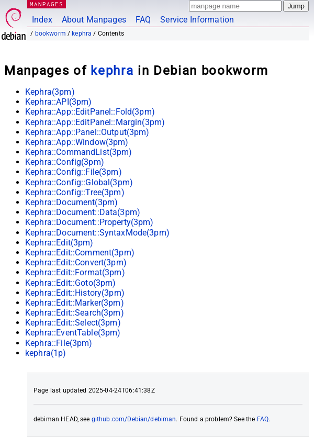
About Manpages (94, 20)
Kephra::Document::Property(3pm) (89, 222)
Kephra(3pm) (50, 92)
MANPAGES (46, 4)
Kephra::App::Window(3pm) (77, 142)
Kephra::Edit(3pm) (59, 243)
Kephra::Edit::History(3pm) (75, 293)
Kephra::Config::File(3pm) (73, 172)
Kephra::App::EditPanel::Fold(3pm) (90, 112)
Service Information (197, 20)
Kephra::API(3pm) (58, 102)
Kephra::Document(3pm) (71, 202)
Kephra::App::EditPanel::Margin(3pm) (95, 122)
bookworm (50, 33)
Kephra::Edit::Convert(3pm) (76, 262)
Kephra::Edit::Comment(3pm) (79, 252)
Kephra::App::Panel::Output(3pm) (87, 132)
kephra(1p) (45, 353)
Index (42, 20)
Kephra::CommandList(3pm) (78, 152)
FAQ (143, 20)
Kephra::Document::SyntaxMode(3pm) (97, 233)
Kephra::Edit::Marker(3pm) (74, 303)
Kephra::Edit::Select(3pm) (73, 323)
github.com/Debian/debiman (134, 419)
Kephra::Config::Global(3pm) (79, 182)
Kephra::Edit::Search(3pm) (74, 313)
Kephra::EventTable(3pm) (72, 333)
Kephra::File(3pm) (59, 343)
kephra (82, 33)
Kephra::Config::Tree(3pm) (75, 192)
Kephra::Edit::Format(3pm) (75, 272)
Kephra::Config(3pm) (64, 162)
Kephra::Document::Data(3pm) (82, 212)
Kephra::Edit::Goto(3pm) (70, 283)
